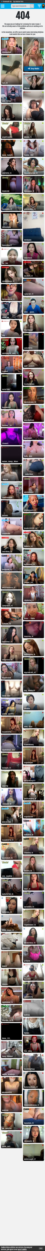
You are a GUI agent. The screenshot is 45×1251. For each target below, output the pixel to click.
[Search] (32, 6)
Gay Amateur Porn (18, 1)
